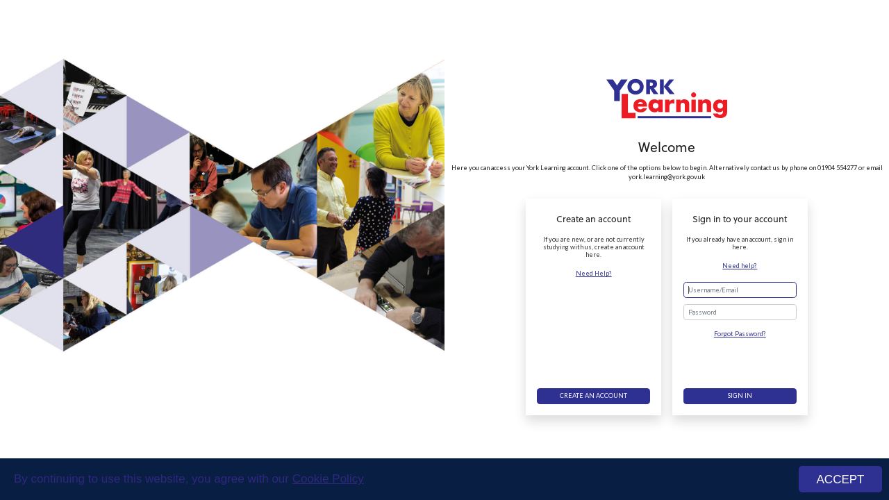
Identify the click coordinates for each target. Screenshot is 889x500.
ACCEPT (841, 479)
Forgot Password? (740, 334)
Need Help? (594, 273)
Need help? (739, 265)
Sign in (740, 395)
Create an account (593, 395)
